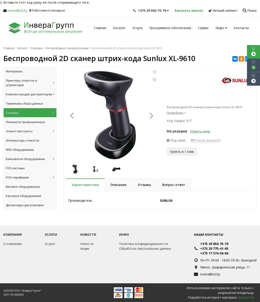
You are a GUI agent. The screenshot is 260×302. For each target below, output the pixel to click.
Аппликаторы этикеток (22, 140)
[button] (151, 116)
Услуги (137, 28)
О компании (12, 244)
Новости (88, 234)
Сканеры (30, 112)
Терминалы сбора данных (24, 103)
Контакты (241, 28)
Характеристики (85, 185)
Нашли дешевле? (206, 140)
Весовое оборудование (23, 187)
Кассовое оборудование (23, 196)
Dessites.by (246, 297)
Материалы (14, 71)
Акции (84, 248)
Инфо (221, 28)
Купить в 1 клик (182, 151)
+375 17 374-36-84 (214, 253)
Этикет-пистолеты (30, 131)
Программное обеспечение (170, 28)
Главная (100, 28)
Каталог (119, 28)
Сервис (203, 28)
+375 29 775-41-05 (214, 248)
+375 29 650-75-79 (214, 244)
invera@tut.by (17, 10)
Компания (12, 234)
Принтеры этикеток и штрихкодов (30, 82)
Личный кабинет (223, 10)
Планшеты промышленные (25, 122)
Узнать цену (200, 131)
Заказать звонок (188, 10)
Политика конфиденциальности (143, 244)
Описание (118, 185)
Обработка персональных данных (145, 248)
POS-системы (15, 168)
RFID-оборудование (20, 150)
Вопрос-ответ (173, 185)
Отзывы (144, 185)
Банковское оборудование (30, 159)
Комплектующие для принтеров (30, 94)
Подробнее (176, 113)
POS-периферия (30, 177)
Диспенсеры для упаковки (25, 205)
